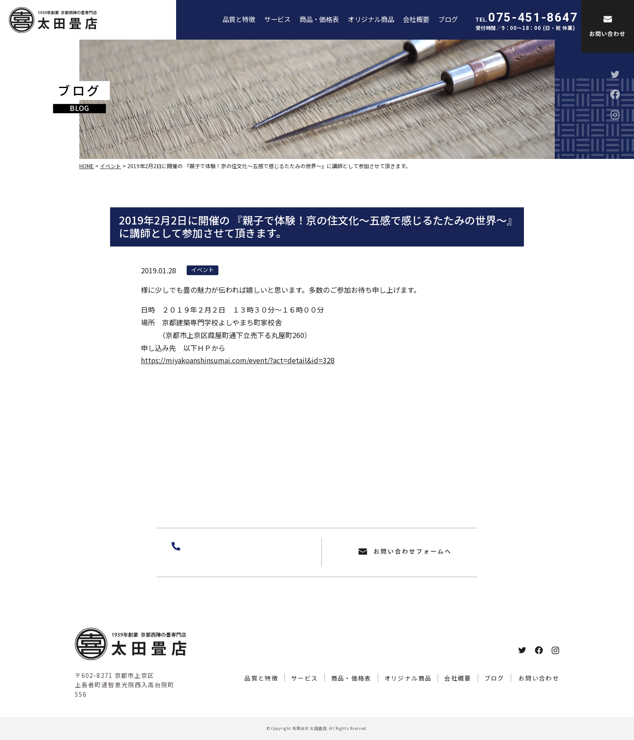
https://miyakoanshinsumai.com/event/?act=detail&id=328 (238, 360)
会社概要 (416, 19)
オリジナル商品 (371, 19)
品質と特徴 (238, 19)
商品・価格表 (319, 19)
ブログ (448, 19)
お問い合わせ (539, 678)
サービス (277, 19)
